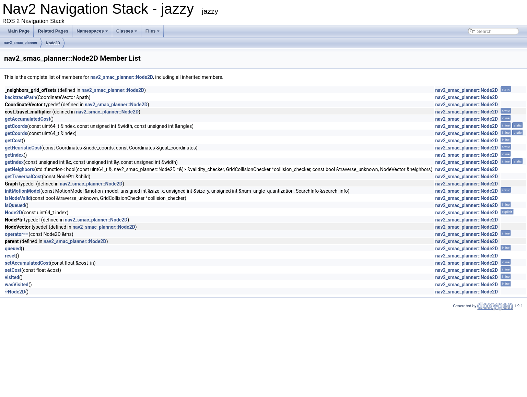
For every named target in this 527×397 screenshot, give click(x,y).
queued (13, 248)
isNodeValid (18, 198)
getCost (13, 140)
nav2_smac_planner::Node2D (121, 77)
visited (12, 277)
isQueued (15, 205)
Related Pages (53, 31)
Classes (126, 31)
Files (152, 31)
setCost (13, 270)
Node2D (53, 43)
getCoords (16, 126)
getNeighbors (19, 169)
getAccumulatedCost (27, 119)
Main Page (19, 31)
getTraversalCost (23, 176)
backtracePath (20, 97)
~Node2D (15, 291)
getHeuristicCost (23, 148)
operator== (16, 234)
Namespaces (92, 31)
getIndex (14, 155)
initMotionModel (22, 191)
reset (10, 255)
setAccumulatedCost (27, 263)
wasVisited (16, 284)
